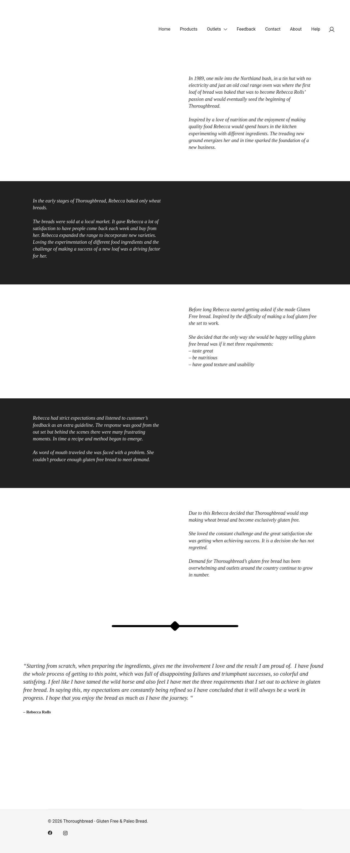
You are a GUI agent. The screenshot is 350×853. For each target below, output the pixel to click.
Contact (273, 29)
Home (164, 29)
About (296, 29)
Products (188, 29)
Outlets (214, 29)
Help (315, 29)
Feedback (246, 29)
